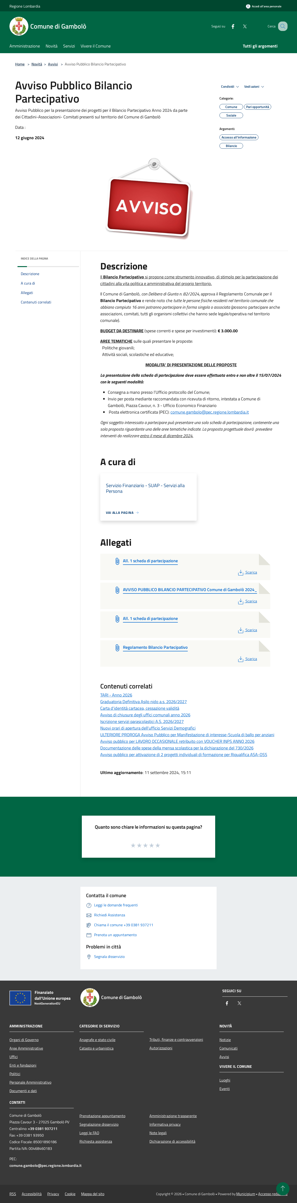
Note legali (158, 1133)
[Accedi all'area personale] (264, 6)
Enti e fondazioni (22, 1065)
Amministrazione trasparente (173, 1116)
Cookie (70, 1194)
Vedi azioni (255, 87)
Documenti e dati (23, 1091)
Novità (36, 64)
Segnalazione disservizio (98, 1124)
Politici (14, 1074)
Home (20, 64)
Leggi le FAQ (89, 1133)
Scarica (247, 572)
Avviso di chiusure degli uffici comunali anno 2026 (145, 715)
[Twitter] (240, 26)
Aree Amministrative (26, 1048)
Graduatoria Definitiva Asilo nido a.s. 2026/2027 (143, 701)
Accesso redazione (273, 1194)
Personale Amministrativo (30, 1082)
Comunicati (228, 1048)
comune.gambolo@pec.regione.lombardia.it (209, 412)
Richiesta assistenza (95, 1141)
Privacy (53, 1194)
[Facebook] (228, 26)
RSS (12, 1194)
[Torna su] (282, 1188)
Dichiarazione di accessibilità (172, 1141)
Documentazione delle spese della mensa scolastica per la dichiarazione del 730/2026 (176, 748)
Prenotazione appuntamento (102, 1116)
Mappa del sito (92, 1194)
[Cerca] (282, 26)
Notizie (225, 1040)
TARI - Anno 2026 (116, 695)
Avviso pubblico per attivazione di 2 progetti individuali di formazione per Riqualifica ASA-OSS (183, 754)
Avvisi (53, 64)
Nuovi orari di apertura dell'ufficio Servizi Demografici (148, 728)
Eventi (224, 1088)
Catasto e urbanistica (96, 1048)
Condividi (230, 87)
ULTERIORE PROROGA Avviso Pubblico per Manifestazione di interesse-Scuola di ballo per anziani (187, 734)
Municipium (245, 1194)
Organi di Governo (24, 1040)
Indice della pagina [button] (34, 258)
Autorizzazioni (160, 1048)
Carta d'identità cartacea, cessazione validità (139, 708)
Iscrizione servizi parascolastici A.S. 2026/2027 (142, 721)
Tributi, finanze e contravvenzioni (176, 1039)
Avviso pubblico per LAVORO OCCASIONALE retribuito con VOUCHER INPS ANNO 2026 (177, 741)
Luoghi (224, 1080)
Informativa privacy (165, 1124)
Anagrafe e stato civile (97, 1040)
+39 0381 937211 (42, 1128)
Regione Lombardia (24, 6)
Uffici (13, 1057)
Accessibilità (32, 1194)
